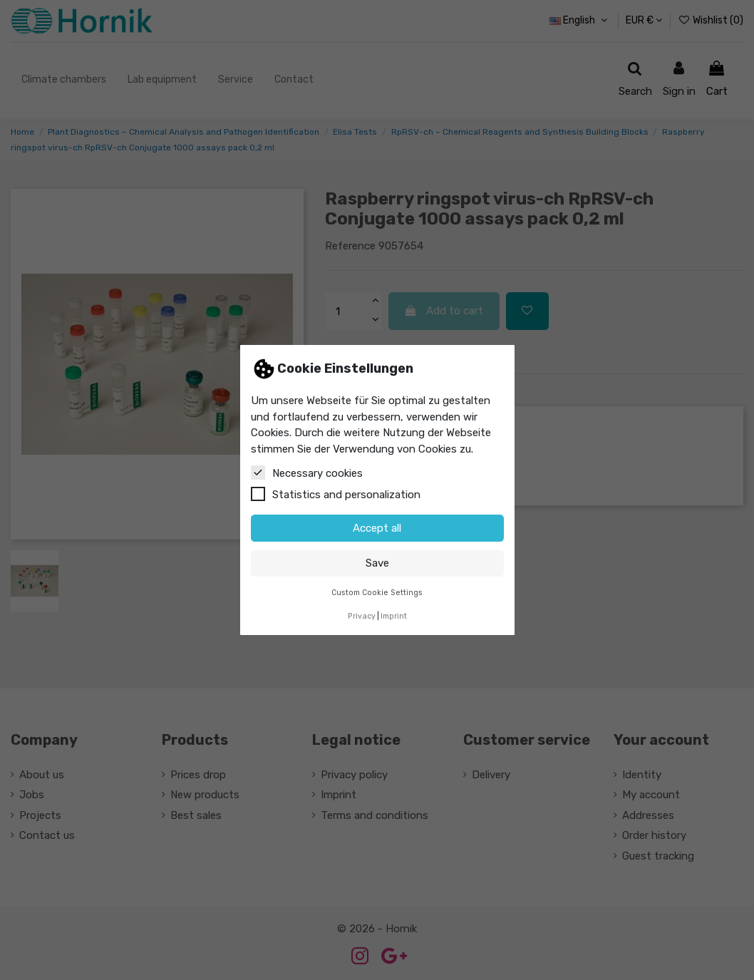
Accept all (377, 528)
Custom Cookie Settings (377, 592)
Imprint (394, 616)
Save (377, 563)
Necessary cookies (307, 472)
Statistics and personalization (335, 494)
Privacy (362, 616)
